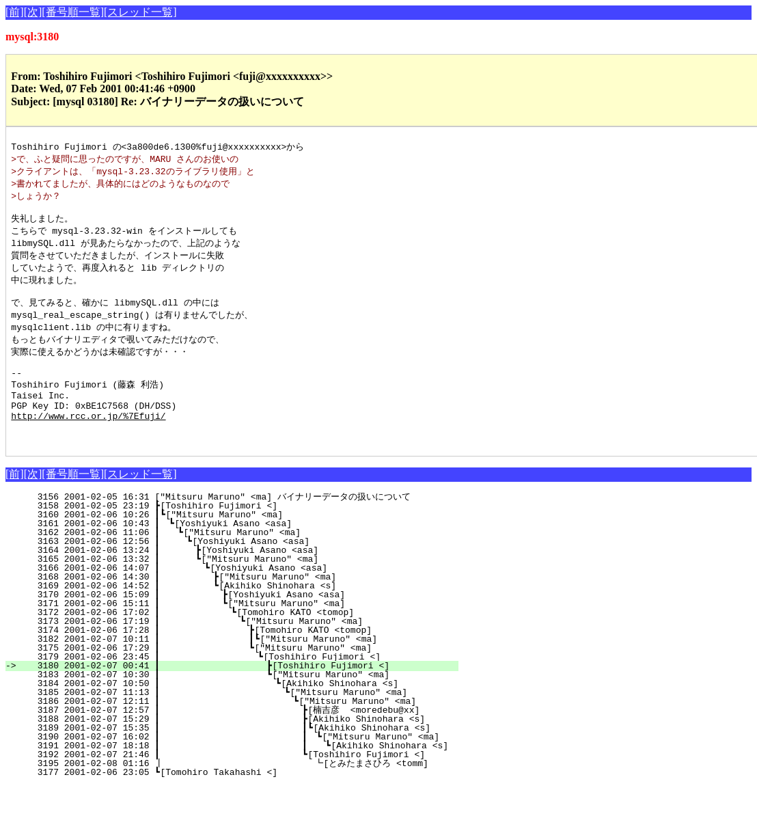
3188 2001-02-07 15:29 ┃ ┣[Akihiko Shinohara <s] (236, 749)
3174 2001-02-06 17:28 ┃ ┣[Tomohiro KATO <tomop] (241, 660)
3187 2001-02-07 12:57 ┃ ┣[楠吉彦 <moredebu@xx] (233, 740)
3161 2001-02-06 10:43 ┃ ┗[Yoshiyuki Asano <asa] (249, 553)
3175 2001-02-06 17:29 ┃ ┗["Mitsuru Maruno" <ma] (241, 678)
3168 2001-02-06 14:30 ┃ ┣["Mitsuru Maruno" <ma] (245, 607)
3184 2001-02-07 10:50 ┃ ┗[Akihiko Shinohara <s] (238, 713)
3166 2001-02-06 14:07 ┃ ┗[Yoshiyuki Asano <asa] (246, 598)
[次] (33, 12)
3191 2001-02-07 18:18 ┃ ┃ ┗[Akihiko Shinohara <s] (242, 776)
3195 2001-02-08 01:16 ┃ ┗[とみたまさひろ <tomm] (229, 793)
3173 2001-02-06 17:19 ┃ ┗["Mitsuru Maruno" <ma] (242, 651)
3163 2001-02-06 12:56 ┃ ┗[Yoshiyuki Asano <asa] (247, 571)
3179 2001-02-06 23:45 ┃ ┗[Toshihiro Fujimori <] (240, 687)
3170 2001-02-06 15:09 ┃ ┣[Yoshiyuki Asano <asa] (244, 624)
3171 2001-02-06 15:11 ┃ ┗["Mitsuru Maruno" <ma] (244, 633)
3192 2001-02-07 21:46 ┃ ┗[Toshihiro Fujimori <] (236, 784)
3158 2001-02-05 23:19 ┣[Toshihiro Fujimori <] (253, 536)
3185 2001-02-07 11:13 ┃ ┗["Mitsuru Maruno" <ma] (237, 722)
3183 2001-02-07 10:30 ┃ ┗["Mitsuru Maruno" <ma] (239, 704)
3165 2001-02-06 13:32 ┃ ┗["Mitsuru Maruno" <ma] (246, 589)
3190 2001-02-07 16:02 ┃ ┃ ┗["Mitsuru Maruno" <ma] (232, 767)
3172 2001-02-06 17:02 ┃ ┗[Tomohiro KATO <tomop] (243, 642)
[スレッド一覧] (140, 12)
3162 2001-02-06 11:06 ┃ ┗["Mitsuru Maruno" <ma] (248, 562)
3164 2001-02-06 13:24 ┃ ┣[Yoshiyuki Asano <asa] (246, 580)
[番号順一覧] (73, 12)
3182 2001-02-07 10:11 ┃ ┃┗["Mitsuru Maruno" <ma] (238, 669)
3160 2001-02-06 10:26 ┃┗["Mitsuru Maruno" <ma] (250, 545)
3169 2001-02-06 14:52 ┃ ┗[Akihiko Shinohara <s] (245, 616)
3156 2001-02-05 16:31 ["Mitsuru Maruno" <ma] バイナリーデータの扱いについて (242, 527)
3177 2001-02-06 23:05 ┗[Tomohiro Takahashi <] (253, 802)
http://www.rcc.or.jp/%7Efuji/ (88, 441)
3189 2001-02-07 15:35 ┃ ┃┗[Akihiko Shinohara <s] (233, 758)
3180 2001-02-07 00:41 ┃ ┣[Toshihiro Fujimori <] (239, 696)
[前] (14, 12)
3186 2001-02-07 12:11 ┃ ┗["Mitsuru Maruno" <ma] (237, 731)
